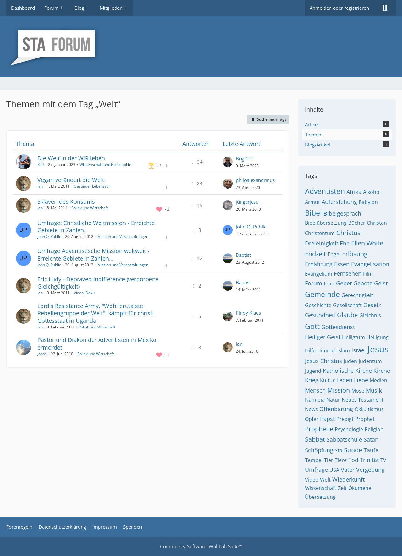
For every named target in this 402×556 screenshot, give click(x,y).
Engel (334, 254)
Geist (381, 283)
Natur (333, 399)
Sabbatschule (344, 439)
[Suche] (385, 8)
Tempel (314, 460)
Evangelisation (370, 264)
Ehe (345, 243)
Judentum (370, 361)
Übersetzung (320, 496)
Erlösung (354, 254)
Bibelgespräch (342, 213)
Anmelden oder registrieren (339, 8)
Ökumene (359, 488)
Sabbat (315, 439)
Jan (40, 186)
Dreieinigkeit (321, 243)
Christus (348, 232)
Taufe (371, 450)
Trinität (369, 460)
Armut (312, 202)
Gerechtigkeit (357, 295)
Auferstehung (339, 202)
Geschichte (318, 305)
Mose (357, 390)
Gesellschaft (347, 305)
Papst (327, 418)
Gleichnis (370, 315)
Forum (313, 283)
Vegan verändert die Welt (70, 180)
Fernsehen (347, 273)
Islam (343, 350)
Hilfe (310, 350)
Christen (377, 222)
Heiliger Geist (322, 337)
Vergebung (370, 469)
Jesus (377, 349)
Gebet (344, 283)
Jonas (42, 353)
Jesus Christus (323, 361)
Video (311, 479)
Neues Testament (362, 399)
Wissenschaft (320, 488)
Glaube (347, 315)
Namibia (315, 399)
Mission (338, 390)
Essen (342, 264)
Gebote (362, 283)
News (311, 409)
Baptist (243, 255)
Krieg (311, 380)
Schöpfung (319, 450)
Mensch (315, 390)
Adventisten (325, 191)
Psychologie (349, 429)
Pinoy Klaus (248, 313)
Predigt (345, 419)
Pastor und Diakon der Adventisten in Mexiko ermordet (96, 343)
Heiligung (378, 337)
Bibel (313, 213)
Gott (312, 326)
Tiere (341, 460)
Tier (328, 460)
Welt (325, 479)
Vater (348, 469)
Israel (358, 350)
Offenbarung (336, 409)
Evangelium (318, 273)
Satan (371, 439)
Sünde (353, 450)
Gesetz (372, 305)
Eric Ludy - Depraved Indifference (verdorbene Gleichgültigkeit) (98, 282)
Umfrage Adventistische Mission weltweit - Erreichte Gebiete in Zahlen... (93, 254)
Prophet (365, 419)
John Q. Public (49, 236)
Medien (378, 380)
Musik (374, 390)
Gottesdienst (338, 327)
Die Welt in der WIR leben (71, 158)
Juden (350, 361)
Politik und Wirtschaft (89, 208)
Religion (374, 429)
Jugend (313, 370)
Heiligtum (353, 337)
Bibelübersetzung (326, 222)
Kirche (381, 370)
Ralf (40, 164)
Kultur (327, 380)
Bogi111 (245, 158)
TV (383, 460)
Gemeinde (322, 294)
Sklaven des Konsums (66, 201)
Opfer (311, 419)
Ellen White (367, 243)
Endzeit (315, 254)
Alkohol (372, 192)
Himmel (326, 350)
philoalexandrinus (255, 180)
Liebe (361, 380)
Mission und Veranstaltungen (122, 236)
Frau (329, 283)
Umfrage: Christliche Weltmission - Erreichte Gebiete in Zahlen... (96, 226)
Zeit (342, 488)
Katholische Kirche (347, 370)
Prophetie (319, 429)
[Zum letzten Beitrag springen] (228, 162)
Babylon (368, 202)
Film (368, 273)
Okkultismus (369, 409)
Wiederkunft (348, 479)
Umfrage (316, 469)
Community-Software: (201, 546)
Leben (344, 380)
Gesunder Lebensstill (92, 186)
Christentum (320, 233)
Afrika (353, 191)
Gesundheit (320, 315)
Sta (338, 450)
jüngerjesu (247, 202)
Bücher (356, 222)
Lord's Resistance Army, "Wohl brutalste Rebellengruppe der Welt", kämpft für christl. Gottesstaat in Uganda (96, 313)
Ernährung (319, 264)
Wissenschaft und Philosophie (105, 164)
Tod (353, 460)
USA (334, 469)
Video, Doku (84, 292)
